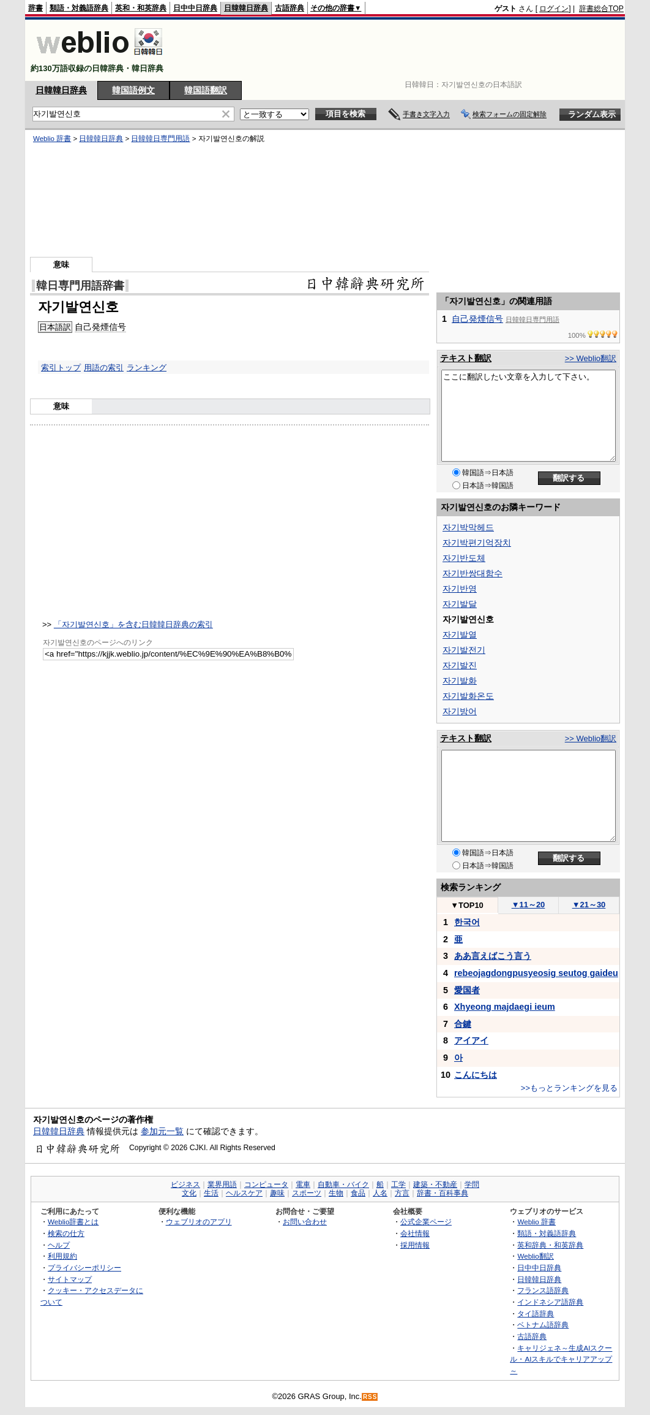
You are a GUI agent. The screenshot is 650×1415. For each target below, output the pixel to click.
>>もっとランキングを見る (569, 1088)
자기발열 (460, 634)
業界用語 (222, 1184)
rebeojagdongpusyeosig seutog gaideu (536, 973)
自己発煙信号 (100, 327)
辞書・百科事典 (442, 1193)
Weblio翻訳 (535, 1256)
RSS (370, 1397)
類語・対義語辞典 (79, 8)
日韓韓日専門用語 (160, 138)
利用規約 (62, 1256)
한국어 (467, 922)
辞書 (35, 8)
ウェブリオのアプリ (199, 1222)
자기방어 (460, 711)
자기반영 (460, 588)
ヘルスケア (244, 1193)
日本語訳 (55, 327)
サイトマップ (70, 1279)
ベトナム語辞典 (543, 1325)
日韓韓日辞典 (246, 8)
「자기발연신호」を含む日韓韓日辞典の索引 (133, 624)
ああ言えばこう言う (492, 956)
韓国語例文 (133, 90)
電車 (303, 1184)
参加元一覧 (162, 1131)
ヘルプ (59, 1245)
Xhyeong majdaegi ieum (504, 1007)
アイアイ (471, 1040)
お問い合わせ (305, 1222)
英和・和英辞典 (140, 8)
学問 (472, 1184)
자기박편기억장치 (477, 542)
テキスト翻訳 (465, 358)
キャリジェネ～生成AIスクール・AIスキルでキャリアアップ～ (561, 1359)
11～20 (528, 904)
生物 (336, 1193)
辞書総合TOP (601, 8)
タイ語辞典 (535, 1314)
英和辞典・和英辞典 (550, 1245)
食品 (358, 1193)
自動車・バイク (343, 1184)
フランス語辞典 (543, 1290)
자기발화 (460, 680)
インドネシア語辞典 (550, 1302)
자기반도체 (464, 558)
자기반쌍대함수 (472, 573)
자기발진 (460, 665)
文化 (189, 1193)
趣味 (277, 1193)
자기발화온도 (468, 696)
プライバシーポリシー (84, 1268)
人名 (380, 1193)
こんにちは (475, 1075)
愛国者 (467, 990)
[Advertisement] (401, 50)
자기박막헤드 (468, 527)
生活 (211, 1193)
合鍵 (462, 1024)
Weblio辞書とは (73, 1222)
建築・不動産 (435, 1184)
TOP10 (467, 905)
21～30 (589, 904)
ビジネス (185, 1184)
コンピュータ (266, 1184)
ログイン (554, 8)
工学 (398, 1184)
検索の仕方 (66, 1233)
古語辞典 (289, 8)
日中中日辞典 (195, 8)
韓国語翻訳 (205, 90)
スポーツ (306, 1193)
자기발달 (460, 604)
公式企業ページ (426, 1222)
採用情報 (415, 1245)
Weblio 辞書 (52, 138)
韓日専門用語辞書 (80, 286)
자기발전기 (464, 650)
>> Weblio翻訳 (590, 358)
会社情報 (415, 1233)
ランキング (146, 367)
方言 (402, 1193)
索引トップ (61, 367)
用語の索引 (104, 367)
